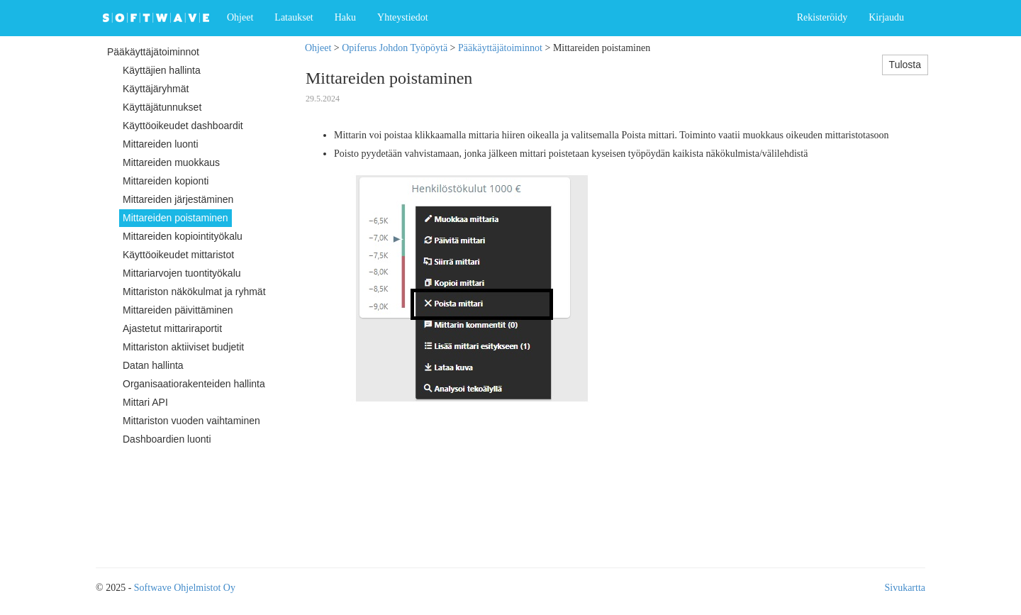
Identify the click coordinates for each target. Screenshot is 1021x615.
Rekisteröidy (822, 17)
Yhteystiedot (402, 17)
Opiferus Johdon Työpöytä (394, 48)
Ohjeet (240, 17)
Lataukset (293, 17)
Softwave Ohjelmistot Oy (184, 587)
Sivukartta (904, 587)
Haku (345, 17)
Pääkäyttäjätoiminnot (500, 48)
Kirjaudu (886, 17)
